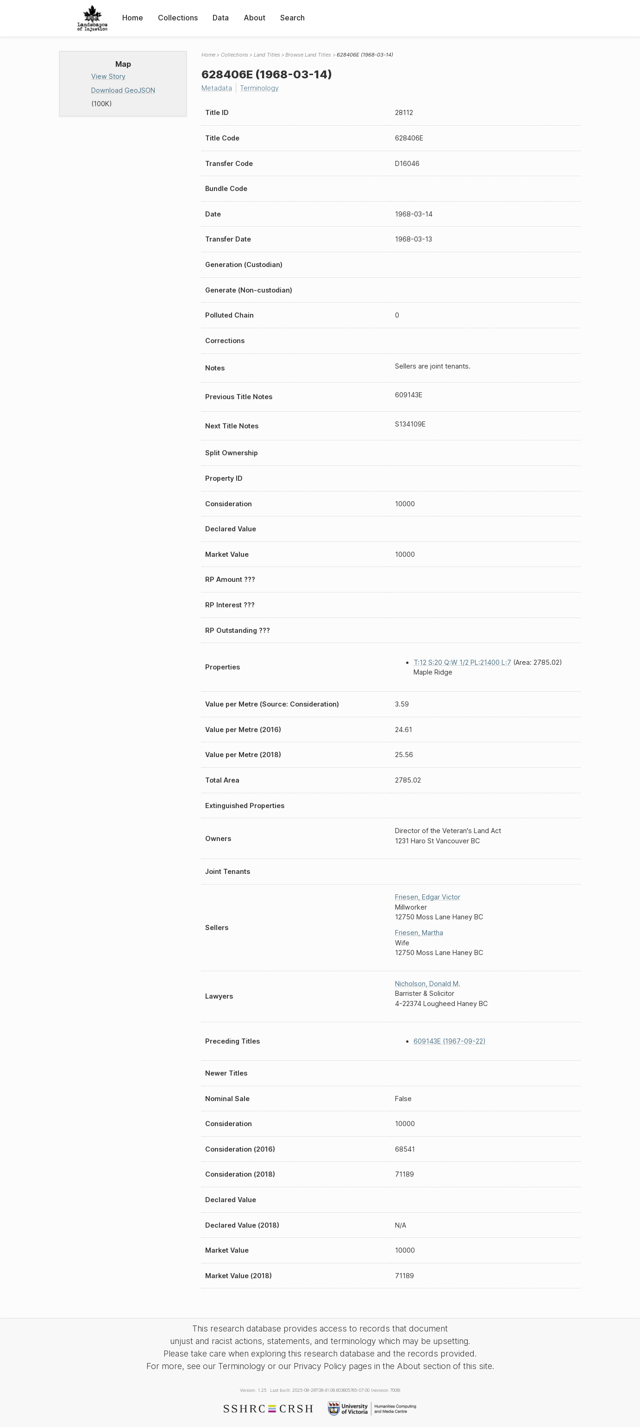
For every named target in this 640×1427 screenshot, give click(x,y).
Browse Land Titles (308, 54)
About (254, 17)
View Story (108, 76)
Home (132, 17)
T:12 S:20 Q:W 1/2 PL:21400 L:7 (462, 662)
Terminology (259, 88)
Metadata (216, 88)
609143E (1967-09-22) (450, 1041)
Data (221, 17)
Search (292, 17)
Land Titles (267, 54)
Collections (178, 17)
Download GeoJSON (123, 90)
